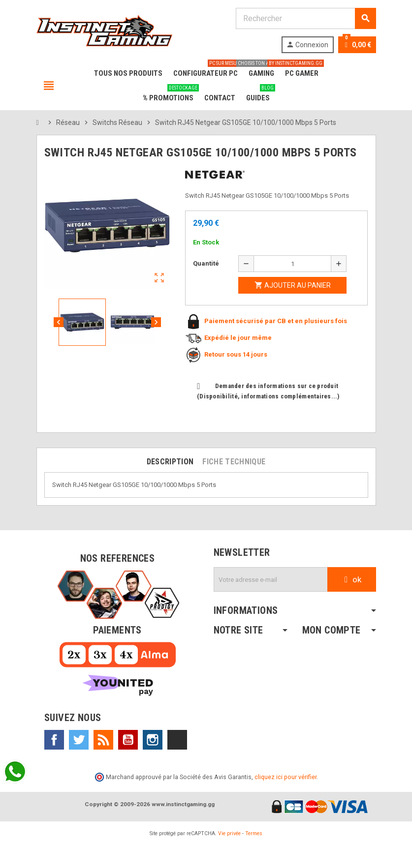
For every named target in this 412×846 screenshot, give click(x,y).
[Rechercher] (306, 18)
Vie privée (229, 833)
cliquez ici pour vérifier (285, 777)
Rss (103, 740)
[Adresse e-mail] (271, 579)
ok (351, 579)
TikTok (177, 740)
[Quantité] (292, 264)
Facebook (54, 740)
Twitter (79, 740)
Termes (253, 833)
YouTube (128, 740)
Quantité (206, 263)
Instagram (152, 740)
